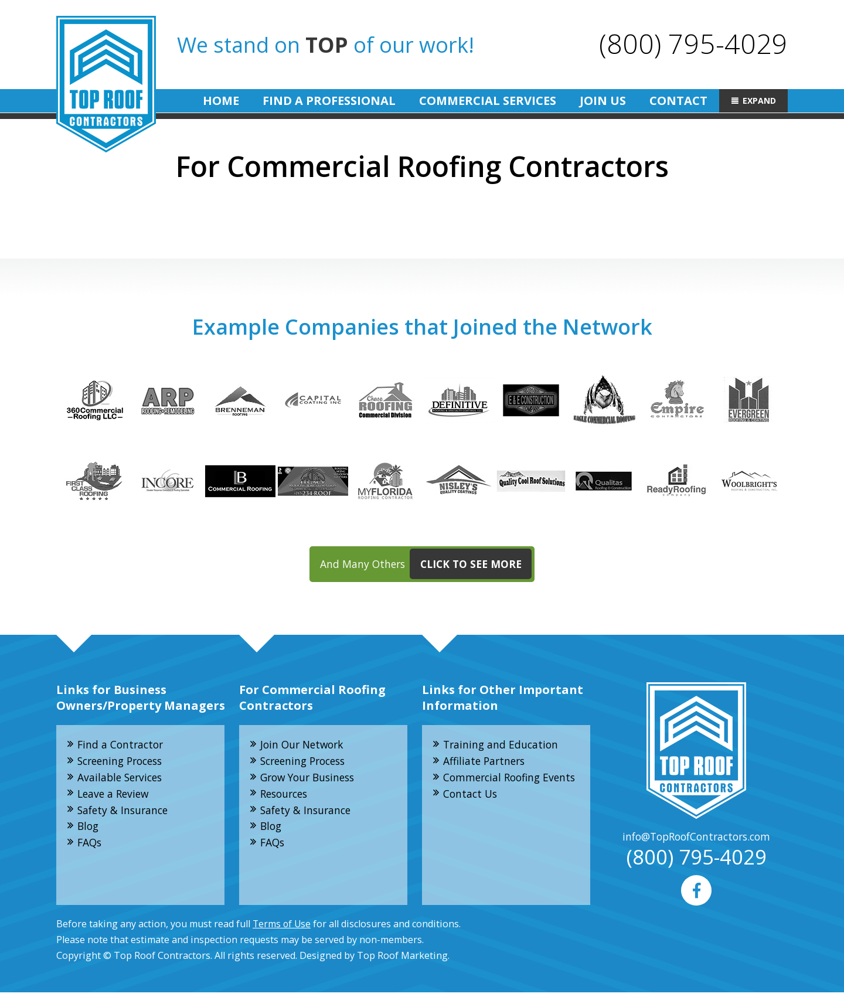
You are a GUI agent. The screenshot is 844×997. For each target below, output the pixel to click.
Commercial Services (487, 100)
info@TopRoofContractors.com (696, 839)
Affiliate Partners (486, 763)
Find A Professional (329, 100)
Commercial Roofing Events (495, 788)
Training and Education (502, 746)
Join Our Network (305, 746)
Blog (89, 831)
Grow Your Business (311, 780)
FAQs (91, 848)
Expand (759, 100)
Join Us (603, 100)
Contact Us (472, 813)
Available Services (122, 780)
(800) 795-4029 (693, 43)
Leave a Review (115, 797)
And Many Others (426, 565)
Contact (678, 100)
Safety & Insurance (125, 814)
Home (221, 100)
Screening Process (124, 763)
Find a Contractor (122, 746)
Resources (286, 797)
